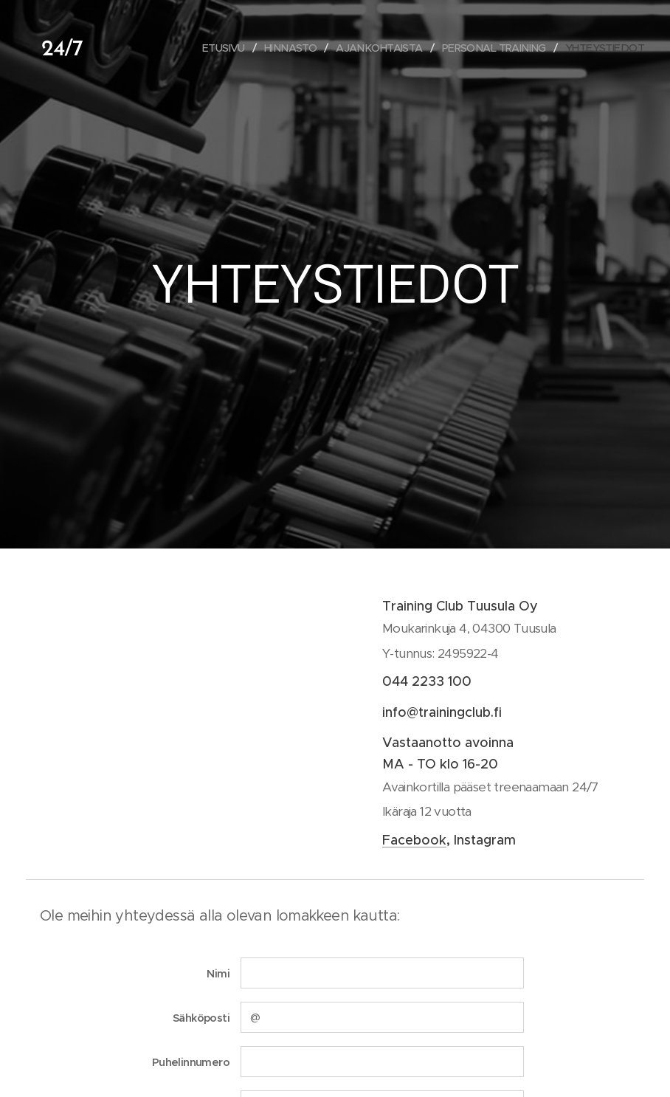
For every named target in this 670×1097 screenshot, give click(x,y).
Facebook (414, 840)
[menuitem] (204, 48)
